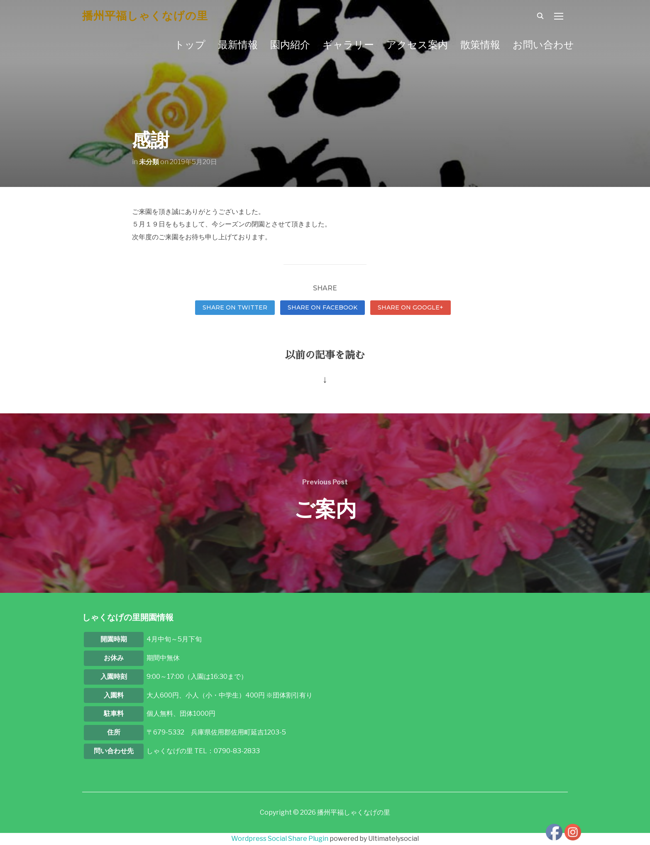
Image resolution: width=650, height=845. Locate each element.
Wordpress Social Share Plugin (280, 839)
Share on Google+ (410, 307)
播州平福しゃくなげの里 (145, 15)
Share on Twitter (235, 307)
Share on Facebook (322, 307)
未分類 (149, 162)
